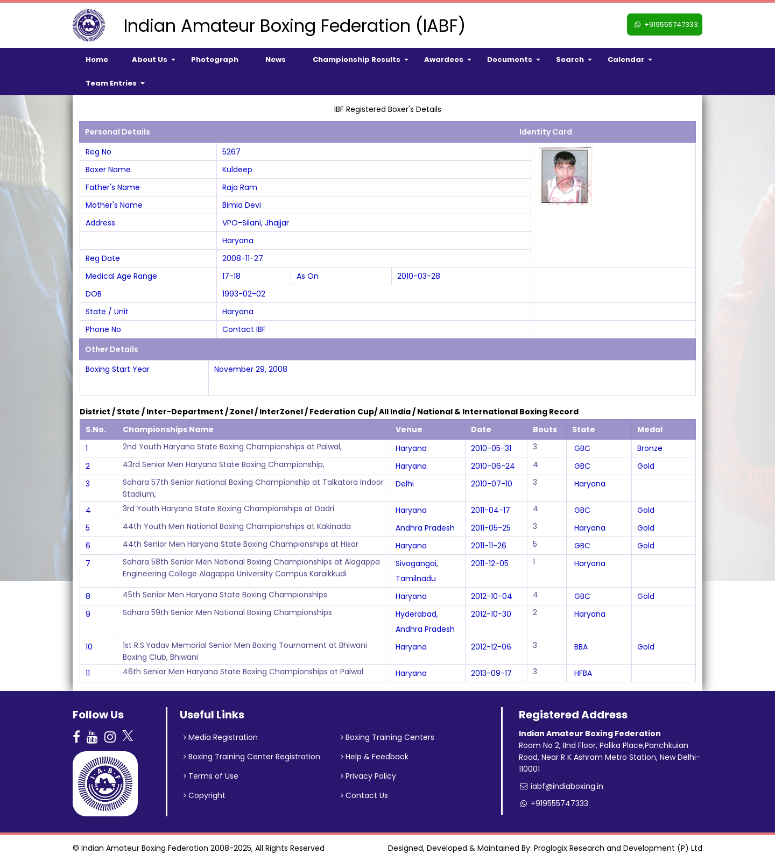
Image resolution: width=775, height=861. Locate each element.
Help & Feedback (374, 756)
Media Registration (221, 737)
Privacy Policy (368, 776)
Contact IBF (244, 329)
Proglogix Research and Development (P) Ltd (618, 848)
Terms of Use (211, 776)
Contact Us (364, 795)
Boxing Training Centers (387, 737)
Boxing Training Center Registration (252, 756)
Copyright (205, 795)
